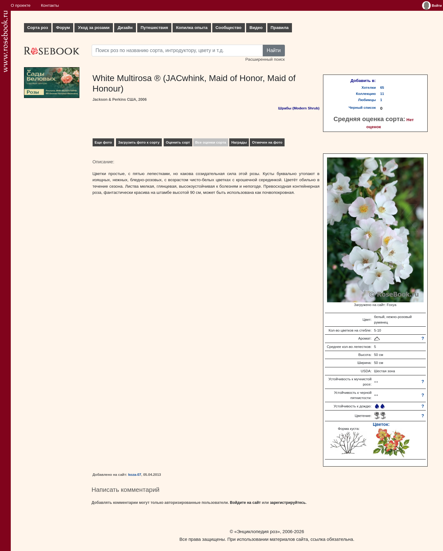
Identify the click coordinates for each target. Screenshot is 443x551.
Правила (280, 27)
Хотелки (368, 87)
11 (382, 94)
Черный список (362, 107)
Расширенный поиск (265, 59)
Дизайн (125, 27)
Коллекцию (366, 94)
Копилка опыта (191, 27)
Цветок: (381, 424)
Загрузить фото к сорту (139, 142)
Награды (239, 142)
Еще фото (103, 142)
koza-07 (134, 474)
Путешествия (154, 27)
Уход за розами (94, 27)
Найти (274, 50)
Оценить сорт (178, 142)
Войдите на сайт (245, 502)
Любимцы (367, 100)
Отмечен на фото (267, 142)
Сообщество (228, 27)
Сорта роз (37, 27)
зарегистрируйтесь (287, 502)
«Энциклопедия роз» (257, 531)
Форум (63, 27)
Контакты (50, 5)
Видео (256, 27)
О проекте (20, 5)
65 (382, 87)
